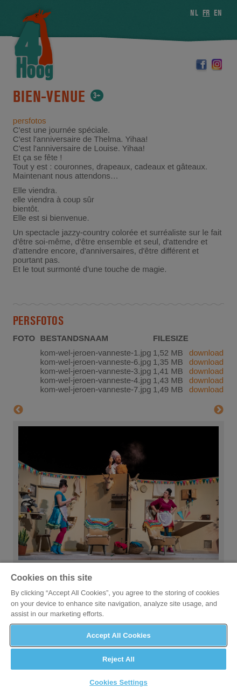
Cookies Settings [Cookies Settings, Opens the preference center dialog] (118, 682)
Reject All (118, 659)
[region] (118, 628)
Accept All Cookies (118, 635)
